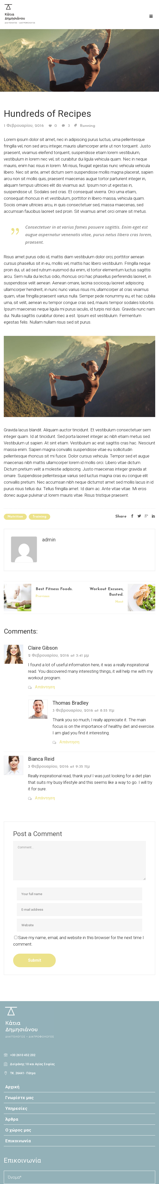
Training (39, 516)
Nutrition (15, 516)
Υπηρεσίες (16, 1108)
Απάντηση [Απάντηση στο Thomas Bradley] (69, 742)
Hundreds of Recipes (47, 113)
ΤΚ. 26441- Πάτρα (22, 1073)
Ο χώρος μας (18, 1129)
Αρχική (12, 1086)
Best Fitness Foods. (54, 589)
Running (87, 126)
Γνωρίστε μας (19, 1097)
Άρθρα (11, 1119)
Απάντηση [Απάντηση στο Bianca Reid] (45, 798)
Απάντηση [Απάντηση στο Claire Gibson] (45, 687)
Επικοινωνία (18, 1140)
